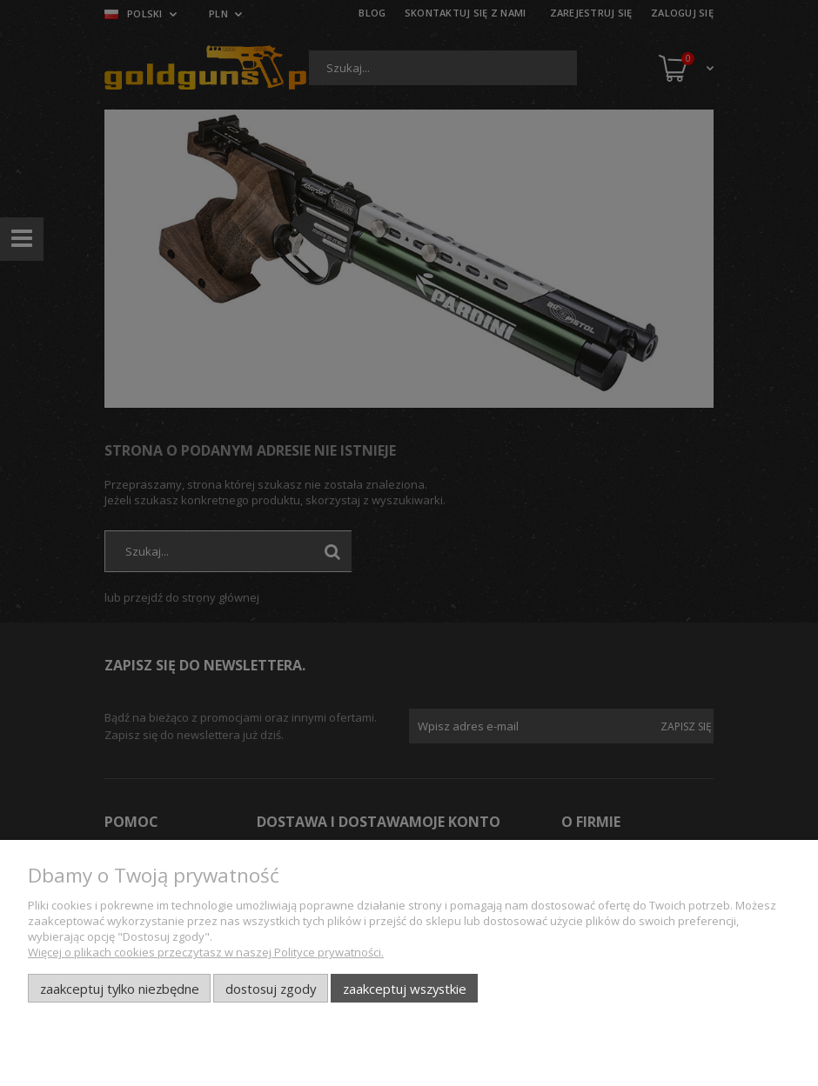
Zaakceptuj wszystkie (404, 988)
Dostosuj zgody (270, 988)
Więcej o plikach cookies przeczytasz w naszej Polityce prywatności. (206, 952)
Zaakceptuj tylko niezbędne (119, 988)
